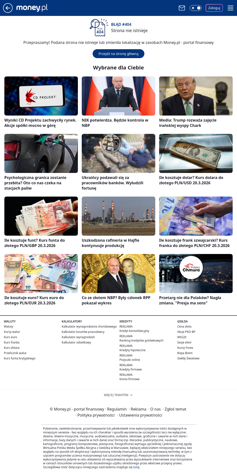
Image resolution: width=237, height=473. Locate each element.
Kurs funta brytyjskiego (19, 358)
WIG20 (181, 337)
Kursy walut (12, 332)
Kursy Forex (185, 348)
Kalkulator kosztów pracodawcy (83, 332)
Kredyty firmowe (130, 369)
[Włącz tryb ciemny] (196, 8)
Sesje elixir (184, 342)
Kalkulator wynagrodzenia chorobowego (89, 326)
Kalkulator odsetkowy (76, 342)
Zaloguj (214, 8)
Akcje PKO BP (186, 332)
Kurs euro (10, 337)
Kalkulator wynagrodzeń (78, 337)
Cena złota (184, 326)
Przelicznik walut (15, 353)
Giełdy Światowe (188, 358)
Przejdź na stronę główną (118, 53)
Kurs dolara (12, 348)
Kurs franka (12, 342)
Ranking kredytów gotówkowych (141, 340)
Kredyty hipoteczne (132, 350)
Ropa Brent (185, 353)
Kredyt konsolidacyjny (134, 331)
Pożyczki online (129, 360)
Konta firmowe (129, 379)
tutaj (136, 467)
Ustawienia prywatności (139, 415)
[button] (230, 8)
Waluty (8, 326)
